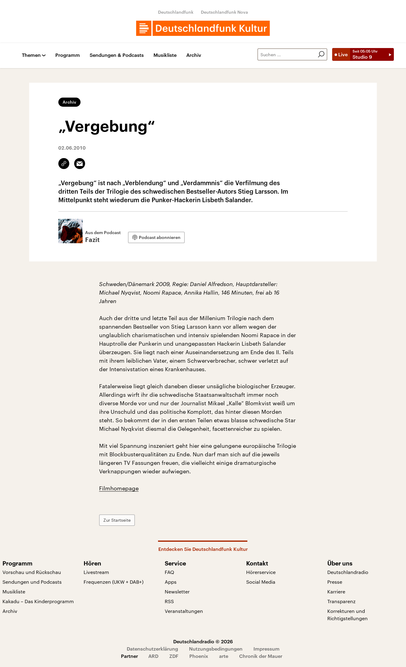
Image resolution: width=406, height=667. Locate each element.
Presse (334, 582)
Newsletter (177, 591)
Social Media (260, 582)
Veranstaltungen (184, 611)
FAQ (169, 572)
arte (223, 656)
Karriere (336, 591)
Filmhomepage (119, 488)
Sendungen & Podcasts (117, 55)
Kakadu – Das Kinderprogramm (38, 601)
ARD (153, 656)
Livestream (96, 572)
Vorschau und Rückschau (31, 572)
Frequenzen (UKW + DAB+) (113, 582)
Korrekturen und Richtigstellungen (347, 614)
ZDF (173, 656)
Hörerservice (261, 572)
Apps (171, 582)
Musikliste (165, 55)
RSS (169, 601)
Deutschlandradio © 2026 (203, 641)
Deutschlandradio (347, 572)
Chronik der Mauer (260, 656)
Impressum (266, 648)
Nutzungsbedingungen (216, 648)
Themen (31, 55)
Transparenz (341, 601)
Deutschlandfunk (176, 12)
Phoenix (198, 656)
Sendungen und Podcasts (32, 582)
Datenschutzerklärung (152, 648)
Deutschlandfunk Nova (224, 12)
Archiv (193, 55)
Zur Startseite (117, 520)
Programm (67, 55)
